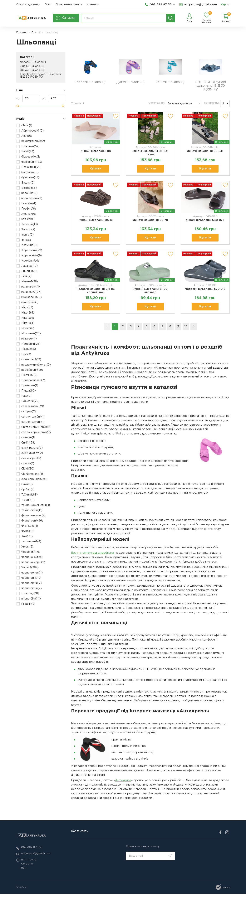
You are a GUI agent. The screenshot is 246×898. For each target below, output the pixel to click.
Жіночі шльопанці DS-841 (205, 153)
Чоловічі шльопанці (33, 62)
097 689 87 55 (31, 852)
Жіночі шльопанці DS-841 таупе (150, 155)
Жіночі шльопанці (32, 70)
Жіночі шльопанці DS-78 (150, 223)
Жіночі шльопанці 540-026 (205, 223)
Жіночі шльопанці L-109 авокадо (150, 294)
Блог (48, 4)
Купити (95, 170)
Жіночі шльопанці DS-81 (95, 223)
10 (185, 330)
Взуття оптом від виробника (92, 557)
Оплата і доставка (28, 4)
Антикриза (123, 784)
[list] (228, 4)
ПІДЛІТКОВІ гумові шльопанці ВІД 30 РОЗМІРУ (40, 75)
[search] (170, 18)
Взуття (36, 32)
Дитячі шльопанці (32, 66)
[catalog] (66, 18)
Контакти (93, 4)
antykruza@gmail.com (35, 858)
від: (28, 98)
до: (53, 98)
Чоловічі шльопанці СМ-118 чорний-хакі (95, 294)
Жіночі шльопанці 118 (96, 153)
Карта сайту (79, 835)
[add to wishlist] (116, 118)
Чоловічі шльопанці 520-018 (205, 292)
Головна (21, 32)
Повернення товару (69, 4)
